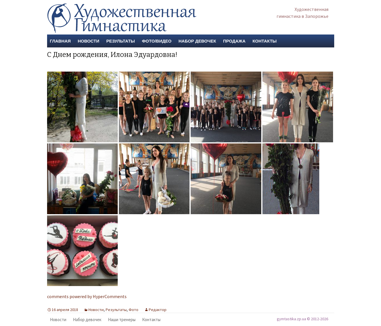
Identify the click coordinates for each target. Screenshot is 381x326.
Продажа (234, 41)
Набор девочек (197, 41)
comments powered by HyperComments (87, 296)
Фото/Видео (156, 41)
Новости (88, 41)
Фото (133, 309)
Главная (60, 41)
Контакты (264, 41)
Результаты (120, 41)
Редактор (158, 309)
